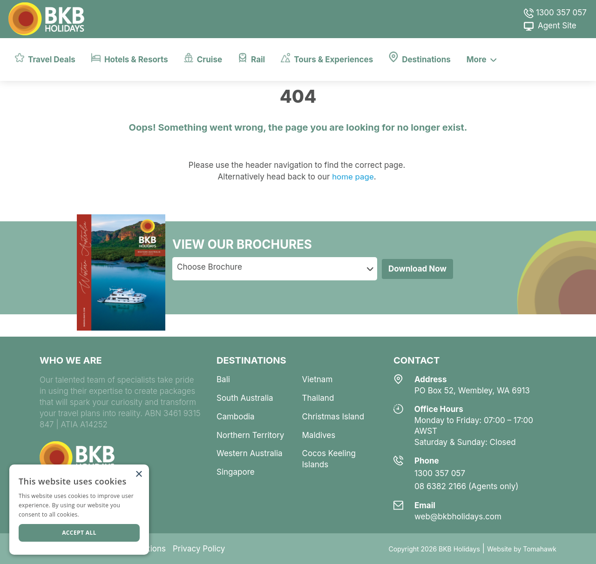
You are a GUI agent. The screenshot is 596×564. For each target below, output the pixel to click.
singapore (236, 472)
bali (223, 379)
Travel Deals (45, 58)
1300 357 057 (555, 12)
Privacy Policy (199, 548)
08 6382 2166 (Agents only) (466, 486)
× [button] (138, 474)
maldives (319, 435)
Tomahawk (539, 549)
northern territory (250, 435)
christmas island (333, 416)
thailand (318, 398)
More (482, 59)
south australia (245, 398)
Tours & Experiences (327, 58)
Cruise (203, 58)
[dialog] (79, 509)
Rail (251, 58)
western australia (250, 453)
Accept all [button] (79, 533)
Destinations (420, 58)
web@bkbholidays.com (457, 516)
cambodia (236, 416)
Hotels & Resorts (129, 58)
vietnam (317, 379)
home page (352, 176)
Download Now (417, 268)
